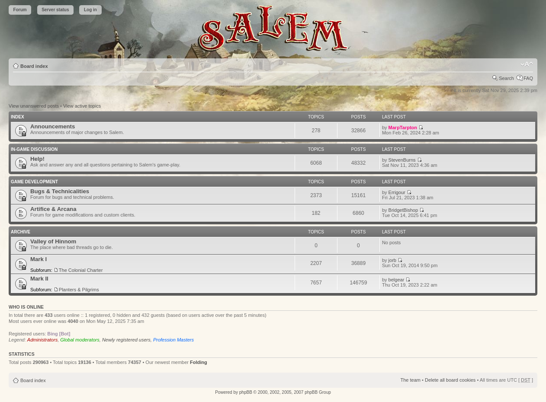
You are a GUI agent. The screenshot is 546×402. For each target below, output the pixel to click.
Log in (90, 9)
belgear (397, 279)
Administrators (42, 339)
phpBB (245, 392)
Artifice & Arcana (53, 209)
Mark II (39, 278)
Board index (34, 66)
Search (506, 78)
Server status (55, 9)
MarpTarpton (403, 127)
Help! (37, 159)
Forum (20, 9)
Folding (198, 362)
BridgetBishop (403, 210)
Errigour (397, 192)
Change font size (526, 64)
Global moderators (80, 339)
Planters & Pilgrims (79, 289)
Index (17, 117)
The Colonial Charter (81, 270)
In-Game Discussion (34, 149)
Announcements (52, 126)
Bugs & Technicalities (59, 191)
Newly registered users (126, 339)
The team (411, 380)
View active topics (82, 105)
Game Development (34, 181)
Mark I (38, 259)
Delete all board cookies (450, 380)
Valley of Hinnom (53, 241)
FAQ (528, 78)
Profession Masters (173, 339)
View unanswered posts (34, 105)
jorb (392, 260)
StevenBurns (402, 160)
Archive (20, 232)
